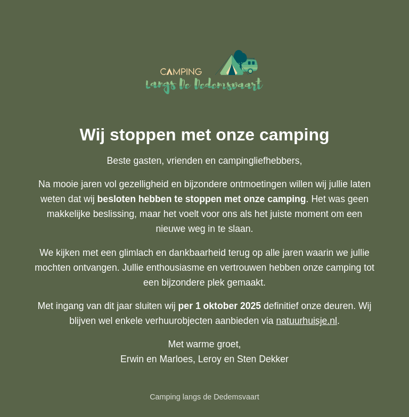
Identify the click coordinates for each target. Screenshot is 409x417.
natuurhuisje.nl (306, 320)
